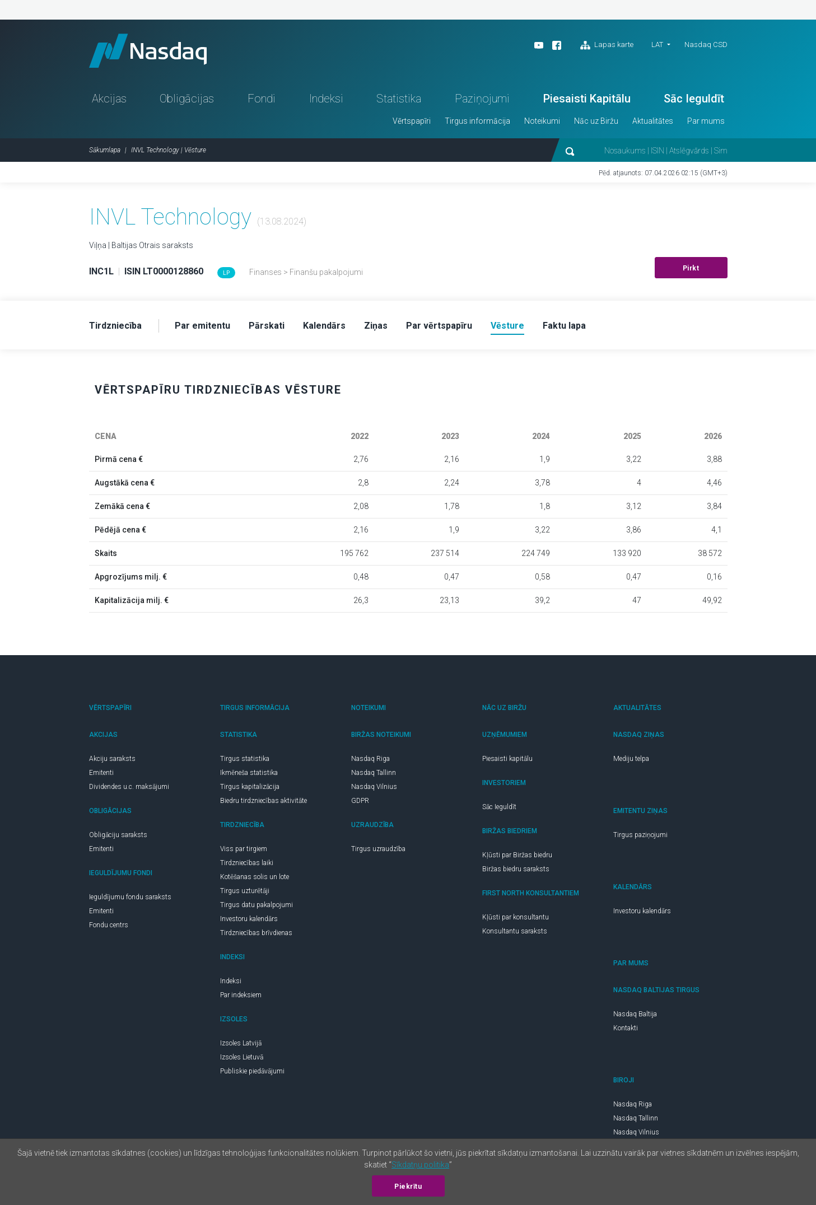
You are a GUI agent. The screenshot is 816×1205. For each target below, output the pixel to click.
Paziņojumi (482, 98)
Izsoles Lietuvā (241, 1057)
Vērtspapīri (412, 120)
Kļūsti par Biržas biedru (517, 855)
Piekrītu (408, 1186)
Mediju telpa (631, 759)
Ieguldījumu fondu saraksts (130, 897)
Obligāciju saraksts (118, 835)
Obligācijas (187, 98)
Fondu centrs (108, 925)
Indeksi (326, 98)
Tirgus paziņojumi (640, 835)
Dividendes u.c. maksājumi (129, 787)
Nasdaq (148, 51)
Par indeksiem (241, 995)
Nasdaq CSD (706, 44)
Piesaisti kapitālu (507, 759)
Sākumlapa (104, 150)
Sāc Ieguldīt (694, 98)
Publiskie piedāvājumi (252, 1071)
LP (226, 273)
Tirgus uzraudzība (378, 849)
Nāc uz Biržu (596, 120)
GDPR (360, 801)
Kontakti (625, 1028)
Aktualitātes (652, 120)
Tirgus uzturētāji (244, 891)
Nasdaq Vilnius (374, 787)
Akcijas (109, 98)
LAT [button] (657, 44)
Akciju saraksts (112, 759)
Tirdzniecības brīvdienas (256, 933)
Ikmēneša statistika (249, 773)
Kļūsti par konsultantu (515, 917)
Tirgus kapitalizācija (249, 787)
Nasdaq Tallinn (373, 773)
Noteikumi (542, 120)
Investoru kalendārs (249, 919)
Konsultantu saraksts (514, 931)
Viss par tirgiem (243, 849)
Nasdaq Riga (370, 759)
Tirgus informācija (477, 120)
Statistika (398, 98)
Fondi (262, 98)
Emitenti (101, 773)
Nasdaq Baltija (635, 1014)
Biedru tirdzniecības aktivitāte (263, 801)
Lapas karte (606, 45)
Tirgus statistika (244, 759)
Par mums (706, 120)
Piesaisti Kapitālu (587, 98)
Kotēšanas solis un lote (254, 877)
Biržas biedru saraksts (515, 869)
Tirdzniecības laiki (246, 863)
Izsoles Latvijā (241, 1043)
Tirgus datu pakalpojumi (256, 905)
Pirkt (691, 268)
